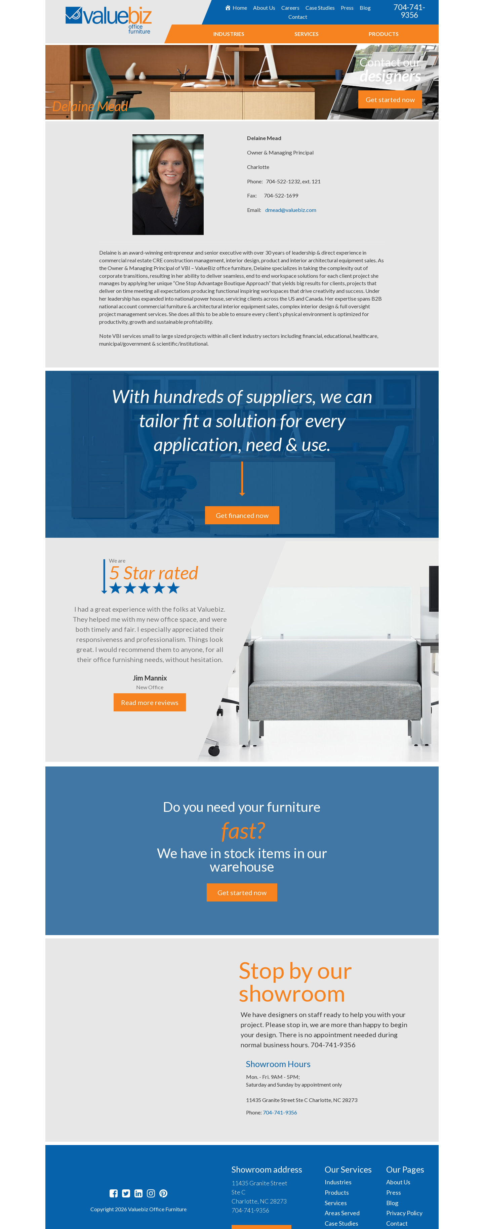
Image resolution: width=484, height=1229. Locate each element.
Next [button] (443, 650)
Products (383, 34)
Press (347, 7)
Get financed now (242, 515)
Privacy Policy (404, 1213)
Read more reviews (149, 702)
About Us (264, 7)
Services (306, 34)
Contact (297, 16)
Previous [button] (40, 650)
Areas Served (342, 1213)
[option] (242, 650)
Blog (365, 7)
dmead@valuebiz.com (290, 210)
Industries (228, 34)
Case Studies (320, 7)
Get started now (390, 99)
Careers (290, 7)
